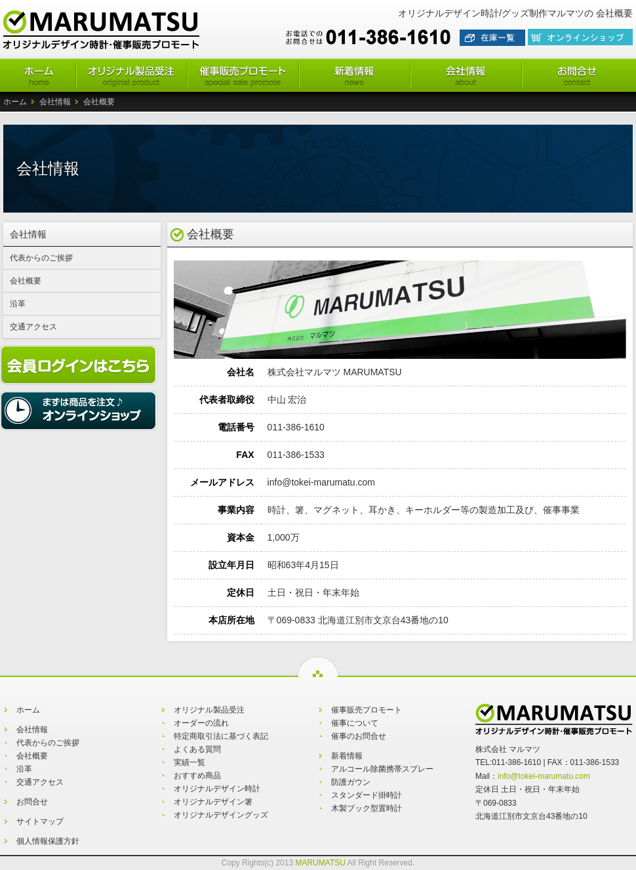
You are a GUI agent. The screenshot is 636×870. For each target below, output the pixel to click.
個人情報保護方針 (47, 841)
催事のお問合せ (358, 736)
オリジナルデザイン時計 (217, 788)
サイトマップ (40, 821)
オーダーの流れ (201, 723)
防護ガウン (350, 782)
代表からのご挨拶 (41, 257)
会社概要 (25, 280)
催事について (354, 723)
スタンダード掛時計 (366, 795)
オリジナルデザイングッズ (221, 814)
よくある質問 (197, 749)
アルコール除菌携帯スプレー (382, 769)
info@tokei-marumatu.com (544, 776)
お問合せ (32, 801)
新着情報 (347, 755)
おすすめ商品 (197, 775)
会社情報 (55, 101)
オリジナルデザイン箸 (213, 801)
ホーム (15, 101)
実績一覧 (189, 762)
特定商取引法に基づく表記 (221, 736)
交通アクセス (33, 326)
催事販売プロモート (366, 710)
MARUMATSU (320, 862)
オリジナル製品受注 (209, 710)
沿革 (18, 303)
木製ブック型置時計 (366, 808)
